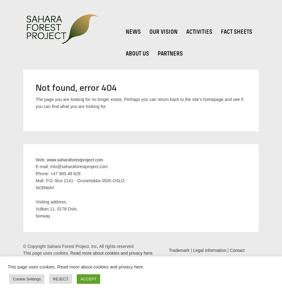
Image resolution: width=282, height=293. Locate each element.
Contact (237, 250)
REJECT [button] (61, 279)
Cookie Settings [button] (27, 279)
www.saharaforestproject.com (75, 159)
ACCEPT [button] (88, 279)
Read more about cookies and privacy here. (111, 253)
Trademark (179, 250)
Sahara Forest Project (61, 29)
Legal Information (209, 250)
